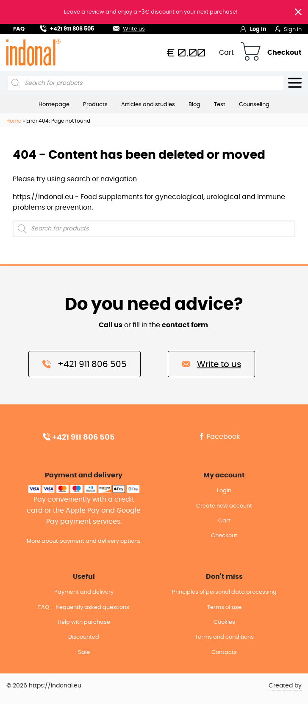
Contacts (224, 652)
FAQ (19, 29)
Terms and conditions (224, 637)
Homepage (54, 104)
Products (95, 104)
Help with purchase (84, 622)
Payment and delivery (84, 592)
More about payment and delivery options (84, 541)
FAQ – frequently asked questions (83, 607)
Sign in (288, 28)
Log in (253, 28)
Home (13, 120)
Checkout (284, 52)
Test (219, 104)
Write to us (211, 364)
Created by (285, 686)
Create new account (224, 506)
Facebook (219, 436)
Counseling (254, 104)
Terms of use (224, 607)
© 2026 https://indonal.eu (43, 686)
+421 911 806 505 (67, 28)
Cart (226, 52)
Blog (194, 104)
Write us (124, 28)
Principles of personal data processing (224, 592)
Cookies (224, 622)
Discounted (83, 637)
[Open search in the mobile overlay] (145, 83)
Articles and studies (148, 104)
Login (224, 491)
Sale (84, 652)
